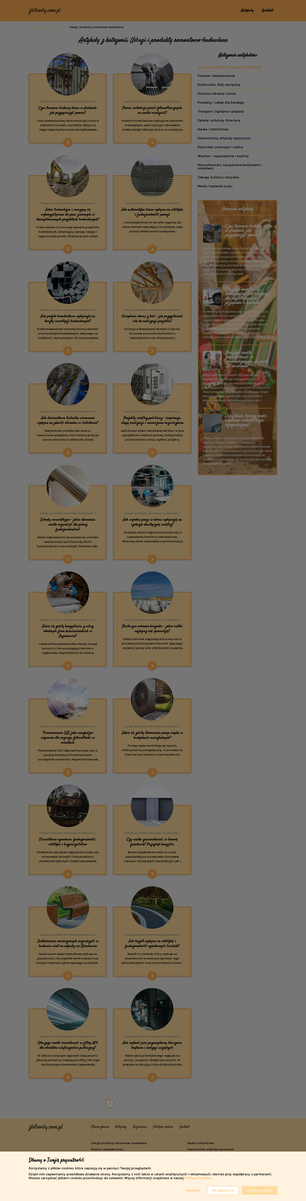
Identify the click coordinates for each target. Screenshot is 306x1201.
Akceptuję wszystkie (259, 1190)
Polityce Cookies (197, 1177)
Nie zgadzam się (223, 1190)
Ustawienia (193, 1190)
